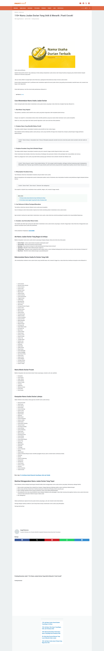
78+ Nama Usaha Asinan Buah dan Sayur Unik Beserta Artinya (32, 212)
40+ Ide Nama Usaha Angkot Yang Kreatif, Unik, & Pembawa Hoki (33, 214)
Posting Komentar (35, 20)
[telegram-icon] (88, 1)
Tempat (50, 5)
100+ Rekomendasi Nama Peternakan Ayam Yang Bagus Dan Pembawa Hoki (79, 26)
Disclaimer (49, 646)
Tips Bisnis (37, 5)
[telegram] (60, 567)
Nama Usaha (24, 5)
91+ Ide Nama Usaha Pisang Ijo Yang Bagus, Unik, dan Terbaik (35, 497)
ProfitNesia (54, 648)
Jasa (55, 5)
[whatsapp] (50, 567)
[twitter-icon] (86, 1)
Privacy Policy (55, 646)
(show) (22, 97)
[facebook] (20, 567)
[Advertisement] (40, 32)
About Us (43, 646)
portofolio (61, 5)
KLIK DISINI (31, 248)
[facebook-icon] (83, 1)
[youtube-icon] (80, 1)
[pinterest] (40, 567)
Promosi (44, 5)
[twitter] (30, 567)
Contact (61, 646)
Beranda (17, 5)
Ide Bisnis (31, 5)
